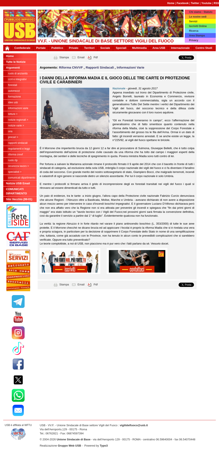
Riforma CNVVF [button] (71, 67)
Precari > (13, 137)
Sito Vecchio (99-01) (19, 199)
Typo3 (104, 445)
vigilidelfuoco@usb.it (134, 425)
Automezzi (14, 90)
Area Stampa (197, 35)
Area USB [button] (158, 48)
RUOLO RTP (13, 160)
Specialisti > (14, 171)
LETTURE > (13, 114)
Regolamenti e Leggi (19, 148)
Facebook (183, 3)
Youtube (206, 3)
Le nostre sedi (197, 16)
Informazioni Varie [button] (130, 67)
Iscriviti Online (198, 26)
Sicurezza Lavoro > (18, 166)
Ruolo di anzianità (18, 73)
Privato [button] (73, 48)
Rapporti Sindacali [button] (100, 67)
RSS (216, 3)
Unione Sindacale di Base (73, 439)
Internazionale (180, 48)
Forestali (12, 85)
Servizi (193, 21)
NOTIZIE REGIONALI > (18, 119)
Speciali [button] (121, 48)
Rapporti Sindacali (18, 142)
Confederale (22, 48)
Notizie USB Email (18, 183)
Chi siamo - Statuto (200, 12)
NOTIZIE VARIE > (16, 125)
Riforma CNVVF (15, 154)
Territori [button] (89, 48)
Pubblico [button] (57, 48)
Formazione (14, 96)
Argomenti (13, 67)
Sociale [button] (105, 48)
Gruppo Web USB (69, 445)
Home (170, 3)
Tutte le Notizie (15, 61)
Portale (41, 48)
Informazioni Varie (18, 108)
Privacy (193, 40)
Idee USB (13, 102)
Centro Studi (203, 48)
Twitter (195, 3)
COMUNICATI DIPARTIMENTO (21, 177)
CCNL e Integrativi (17, 79)
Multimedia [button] (139, 48)
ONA (10, 131)
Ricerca (193, 30)
